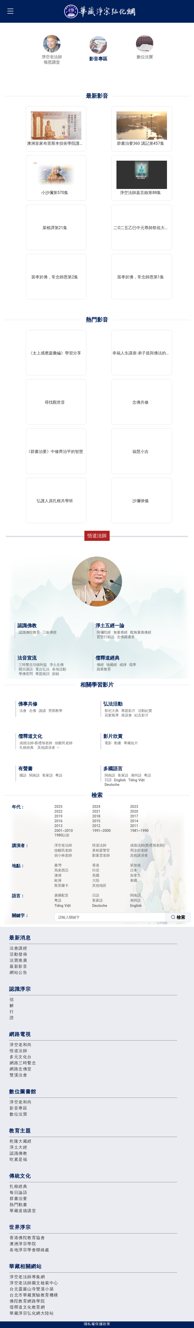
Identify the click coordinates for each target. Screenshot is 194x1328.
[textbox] (110, 917)
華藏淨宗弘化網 (100, 11)
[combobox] (122, 917)
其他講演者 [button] (48, 747)
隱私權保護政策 (97, 1323)
